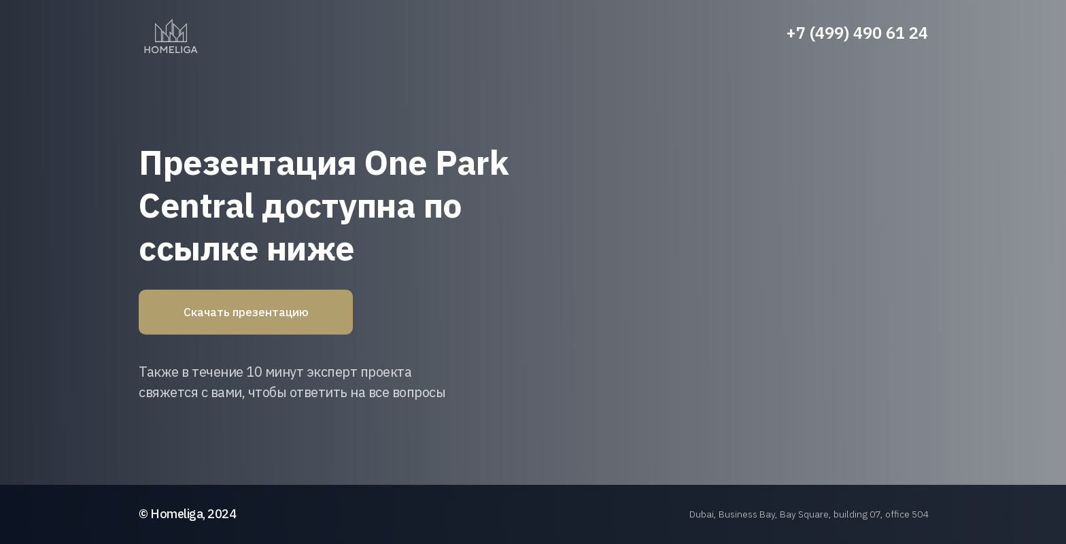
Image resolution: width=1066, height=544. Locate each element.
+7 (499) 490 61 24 (857, 33)
